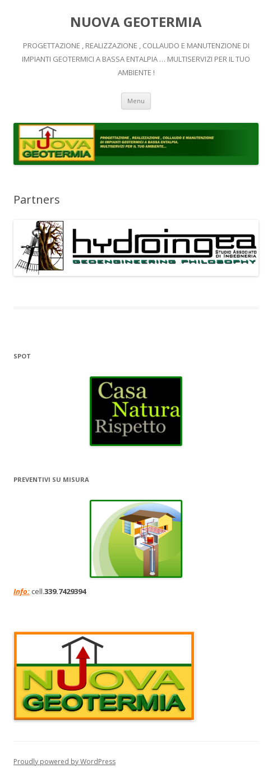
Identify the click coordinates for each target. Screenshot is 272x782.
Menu (136, 100)
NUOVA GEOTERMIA (136, 22)
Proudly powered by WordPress (64, 761)
